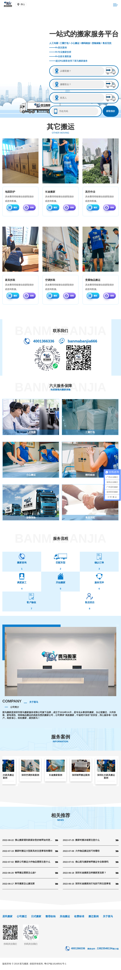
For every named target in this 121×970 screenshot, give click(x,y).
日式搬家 (36, 916)
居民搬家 (7, 916)
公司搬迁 (22, 916)
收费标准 (79, 916)
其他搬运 (65, 916)
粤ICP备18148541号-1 (55, 963)
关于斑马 (108, 916)
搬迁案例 (94, 916)
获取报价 (110, 111)
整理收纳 (50, 916)
